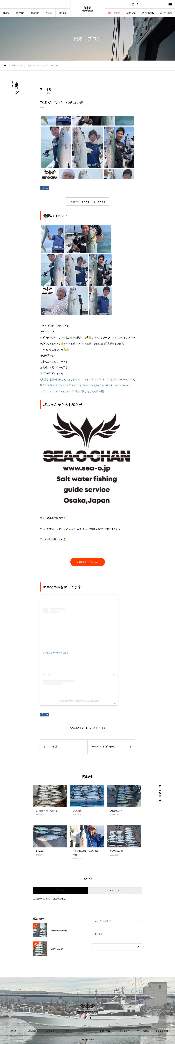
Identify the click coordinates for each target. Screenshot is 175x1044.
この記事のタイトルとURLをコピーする (87, 201)
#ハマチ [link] (118, 379)
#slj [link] (106, 385)
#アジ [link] (46, 385)
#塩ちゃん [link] (72, 379)
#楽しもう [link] (86, 391)
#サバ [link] (52, 385)
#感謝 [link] (102, 391)
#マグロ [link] (69, 385)
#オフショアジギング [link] (89, 379)
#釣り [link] (77, 391)
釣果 (42, 107)
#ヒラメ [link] (60, 385)
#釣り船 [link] (62, 379)
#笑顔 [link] (95, 391)
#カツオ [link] (78, 385)
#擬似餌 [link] (53, 379)
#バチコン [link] (88, 385)
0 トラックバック (115, 890)
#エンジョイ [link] (51, 391)
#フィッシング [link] (66, 391)
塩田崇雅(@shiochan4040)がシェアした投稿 (79, 701)
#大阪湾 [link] (44, 379)
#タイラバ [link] (99, 385)
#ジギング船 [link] (106, 379)
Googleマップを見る (87, 562)
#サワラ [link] (127, 379)
